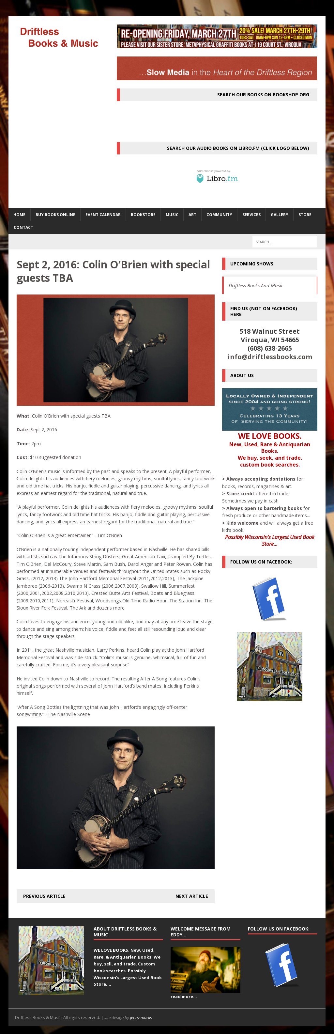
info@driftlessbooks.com (270, 356)
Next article (191, 896)
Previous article (44, 896)
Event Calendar (103, 214)
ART (192, 214)
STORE (304, 214)
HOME (19, 214)
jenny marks (141, 1017)
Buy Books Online (55, 214)
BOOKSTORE (143, 214)
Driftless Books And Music (256, 285)
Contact (23, 227)
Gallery (279, 214)
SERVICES (251, 214)
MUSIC (172, 214)
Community (219, 214)
